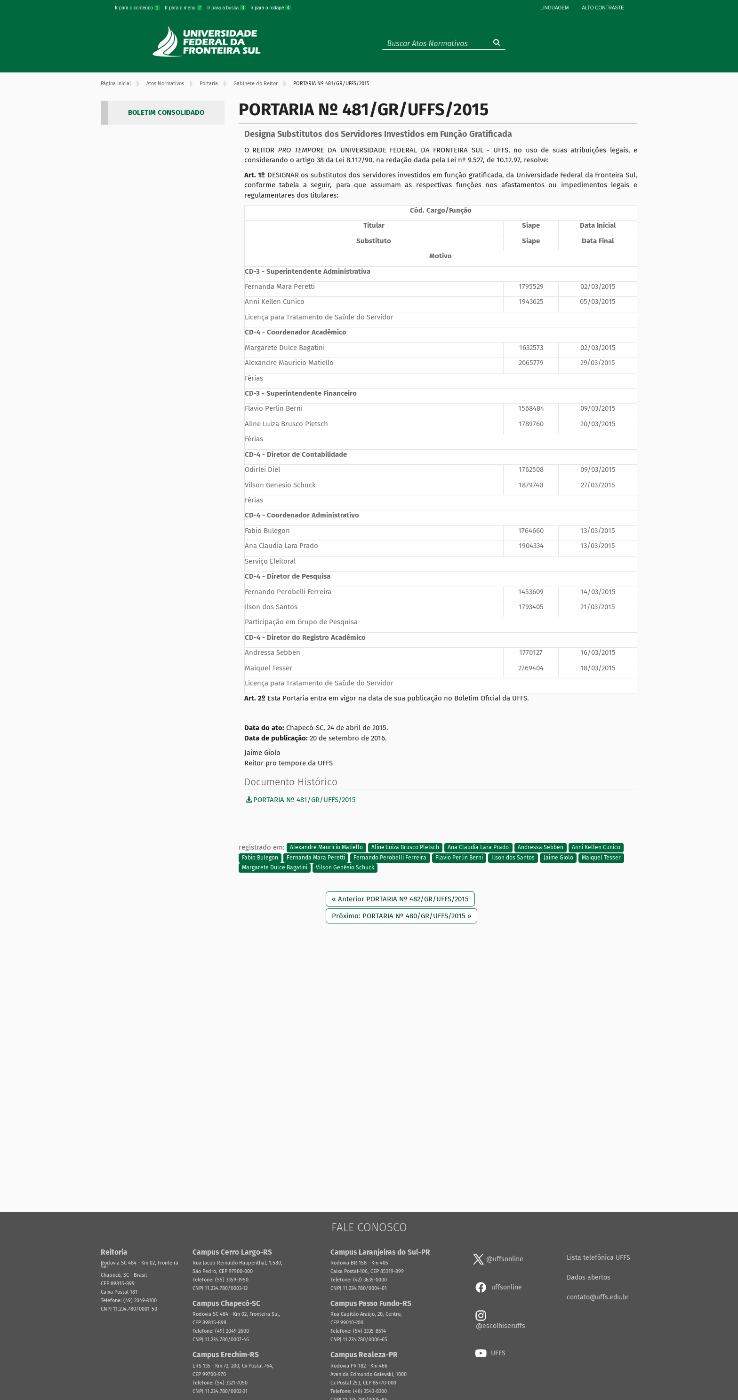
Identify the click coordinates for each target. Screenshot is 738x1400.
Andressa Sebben (540, 847)
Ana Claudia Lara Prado (478, 847)
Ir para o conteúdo (138, 7)
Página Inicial (116, 83)
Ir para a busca (227, 7)
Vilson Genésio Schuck (345, 868)
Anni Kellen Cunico (596, 847)
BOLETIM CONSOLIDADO (166, 112)
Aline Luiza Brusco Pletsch (405, 847)
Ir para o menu (184, 7)
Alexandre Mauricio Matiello (326, 847)
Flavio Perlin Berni (459, 857)
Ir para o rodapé (270, 7)
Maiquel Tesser (601, 857)
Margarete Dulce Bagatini (274, 868)
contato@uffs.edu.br (597, 1297)
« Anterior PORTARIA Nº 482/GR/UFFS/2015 (400, 899)
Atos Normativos (165, 83)
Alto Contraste (603, 7)
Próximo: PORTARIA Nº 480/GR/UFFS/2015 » (401, 916)
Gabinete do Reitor (255, 83)
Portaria (209, 83)
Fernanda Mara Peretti (316, 857)
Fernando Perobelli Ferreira (389, 857)
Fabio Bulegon (260, 857)
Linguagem (554, 7)
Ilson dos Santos (513, 857)
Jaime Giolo (558, 857)
